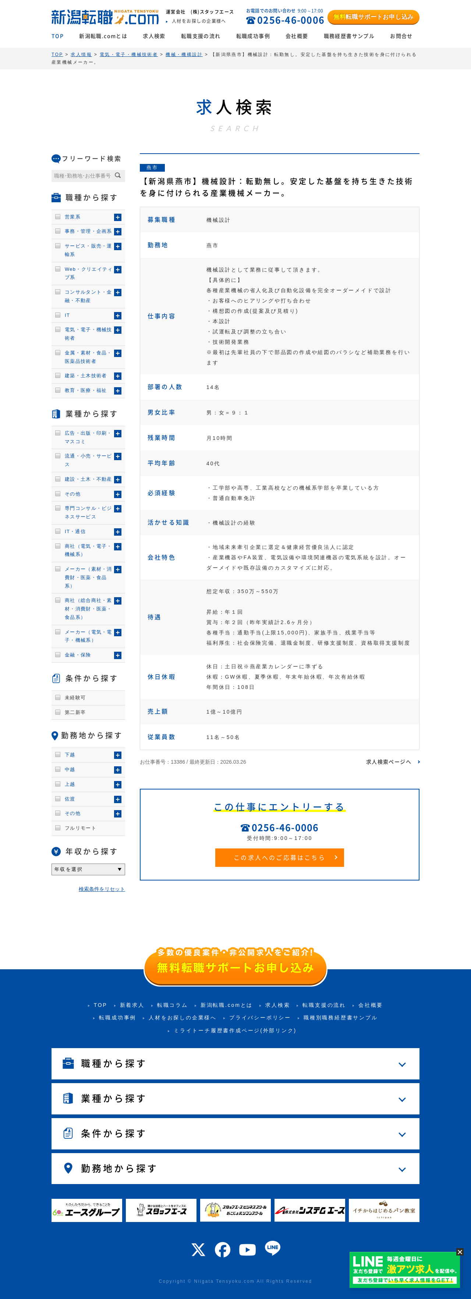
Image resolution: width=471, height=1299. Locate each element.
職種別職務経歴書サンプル (341, 1017)
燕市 (152, 167)
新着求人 (132, 1005)
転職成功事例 (253, 36)
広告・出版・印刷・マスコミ (88, 437)
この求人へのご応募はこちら (280, 858)
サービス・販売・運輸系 (88, 250)
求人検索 (154, 36)
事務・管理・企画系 (88, 231)
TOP (58, 36)
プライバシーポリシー (260, 1017)
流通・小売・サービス (88, 460)
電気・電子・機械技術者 (88, 334)
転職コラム (172, 1005)
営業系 (73, 217)
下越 (70, 754)
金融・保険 (78, 655)
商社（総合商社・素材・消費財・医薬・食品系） (88, 609)
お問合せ (401, 36)
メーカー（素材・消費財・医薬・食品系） (88, 577)
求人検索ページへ (388, 761)
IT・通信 (75, 531)
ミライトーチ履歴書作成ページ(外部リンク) (235, 1030)
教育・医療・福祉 (86, 390)
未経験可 (75, 697)
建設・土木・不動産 (88, 479)
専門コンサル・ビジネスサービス (88, 512)
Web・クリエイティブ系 (89, 273)
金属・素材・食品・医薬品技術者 (88, 357)
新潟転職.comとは (103, 36)
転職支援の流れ (201, 36)
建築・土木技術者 (86, 375)
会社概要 (297, 36)
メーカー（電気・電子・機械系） (88, 636)
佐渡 (70, 799)
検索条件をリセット (102, 889)
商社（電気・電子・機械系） (88, 550)
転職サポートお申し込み (373, 17)
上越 (70, 784)
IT (67, 315)
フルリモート (80, 828)
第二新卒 (75, 712)
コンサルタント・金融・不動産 (88, 296)
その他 (73, 494)
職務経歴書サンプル (349, 36)
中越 (70, 769)
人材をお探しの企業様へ (183, 1017)
